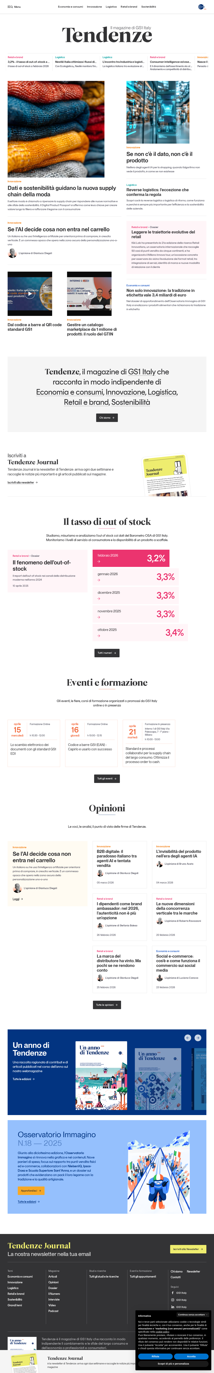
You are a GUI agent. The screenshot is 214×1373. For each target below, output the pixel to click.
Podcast (53, 1311)
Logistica (111, 6)
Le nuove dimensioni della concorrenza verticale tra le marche (177, 908)
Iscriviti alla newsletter (23, 482)
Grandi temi (15, 1305)
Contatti (175, 1277)
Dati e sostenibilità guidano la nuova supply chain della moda (62, 191)
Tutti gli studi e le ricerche (104, 1276)
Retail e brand (129, 6)
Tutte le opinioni (107, 1004)
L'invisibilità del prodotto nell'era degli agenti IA (178, 854)
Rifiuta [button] (155, 1356)
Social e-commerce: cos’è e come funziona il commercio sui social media (178, 963)
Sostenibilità (148, 6)
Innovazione (94, 6)
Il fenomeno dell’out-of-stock (42, 565)
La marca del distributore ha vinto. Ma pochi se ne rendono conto (119, 963)
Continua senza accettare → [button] (193, 1314)
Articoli (52, 1276)
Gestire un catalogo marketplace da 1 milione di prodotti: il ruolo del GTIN (92, 329)
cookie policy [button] (162, 1331)
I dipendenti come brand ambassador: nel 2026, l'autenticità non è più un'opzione (119, 910)
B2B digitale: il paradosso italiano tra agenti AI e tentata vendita (117, 858)
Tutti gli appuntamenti (143, 1276)
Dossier (52, 1288)
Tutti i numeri (107, 652)
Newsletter (193, 1271)
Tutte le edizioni (24, 1079)
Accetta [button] (191, 1356)
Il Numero (54, 1293)
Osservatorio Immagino (57, 1138)
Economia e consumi (70, 6)
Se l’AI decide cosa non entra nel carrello (59, 229)
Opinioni (53, 1282)
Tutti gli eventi (107, 778)
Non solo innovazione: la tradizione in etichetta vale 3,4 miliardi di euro (160, 293)
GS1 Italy (142, 371)
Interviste (54, 1299)
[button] (187, 1037)
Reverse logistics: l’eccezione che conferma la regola (157, 192)
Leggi (18, 899)
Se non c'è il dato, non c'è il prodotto (159, 157)
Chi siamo (107, 417)
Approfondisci (31, 1190)
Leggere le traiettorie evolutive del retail (163, 234)
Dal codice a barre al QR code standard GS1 (35, 327)
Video (52, 1305)
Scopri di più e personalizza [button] (173, 1363)
